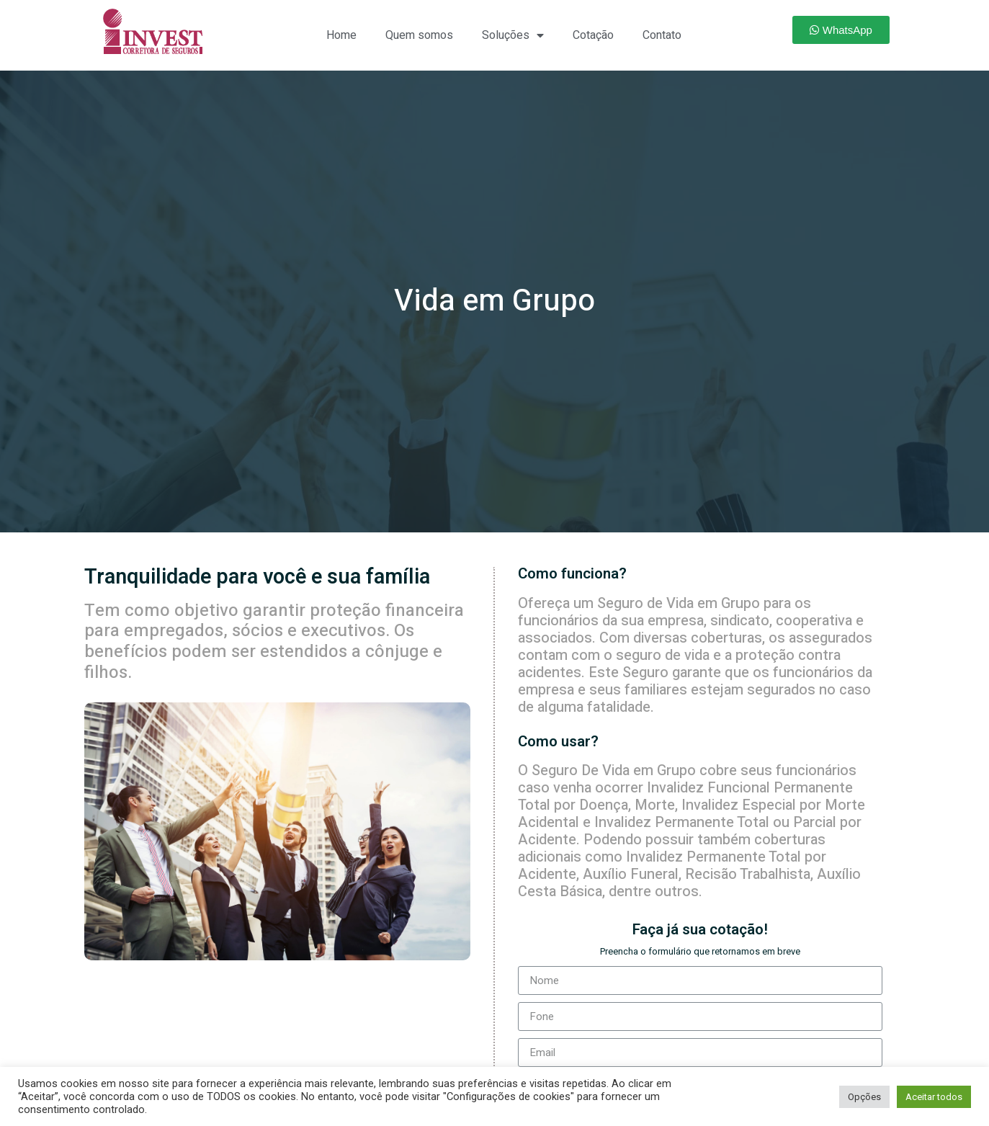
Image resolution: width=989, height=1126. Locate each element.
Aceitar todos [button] (933, 1096)
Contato (662, 35)
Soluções (513, 35)
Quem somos (419, 35)
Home (341, 35)
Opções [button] (864, 1096)
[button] (841, 30)
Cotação (593, 35)
